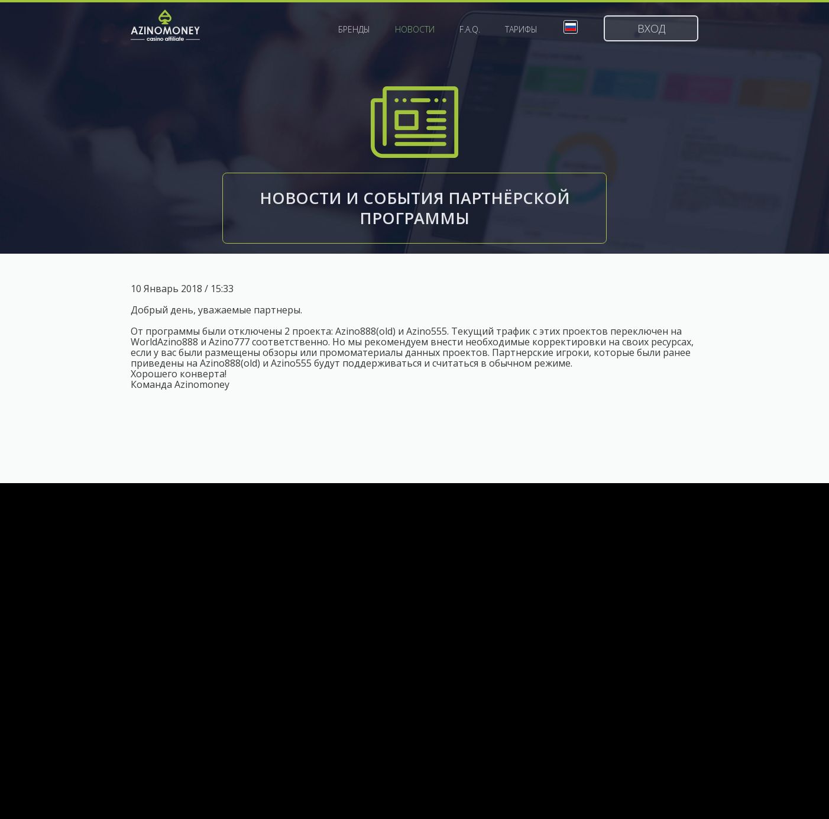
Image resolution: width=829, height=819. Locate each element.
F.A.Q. (469, 29)
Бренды (354, 29)
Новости (415, 29)
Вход (651, 28)
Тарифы (521, 29)
